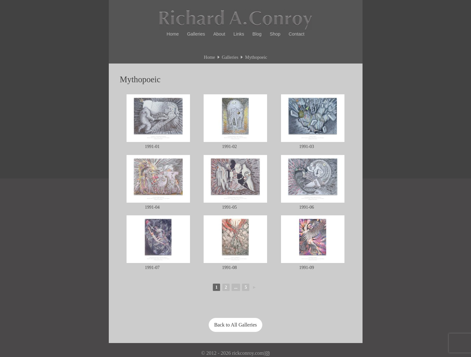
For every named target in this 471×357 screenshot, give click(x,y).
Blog (257, 34)
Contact (296, 34)
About (219, 34)
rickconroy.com (248, 353)
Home (173, 34)
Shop (275, 34)
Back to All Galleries (235, 324)
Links (238, 34)
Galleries (196, 34)
